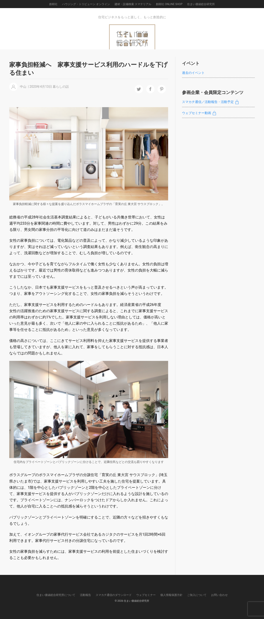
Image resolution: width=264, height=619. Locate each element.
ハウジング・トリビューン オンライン (86, 4)
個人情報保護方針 (171, 595)
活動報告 (85, 595)
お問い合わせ (219, 595)
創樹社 (53, 4)
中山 (23, 86)
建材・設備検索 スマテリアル (133, 4)
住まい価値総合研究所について (55, 595)
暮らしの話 (61, 86)
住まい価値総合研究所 (201, 4)
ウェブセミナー (146, 595)
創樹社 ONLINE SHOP (169, 4)
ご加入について (196, 595)
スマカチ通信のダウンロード (114, 595)
